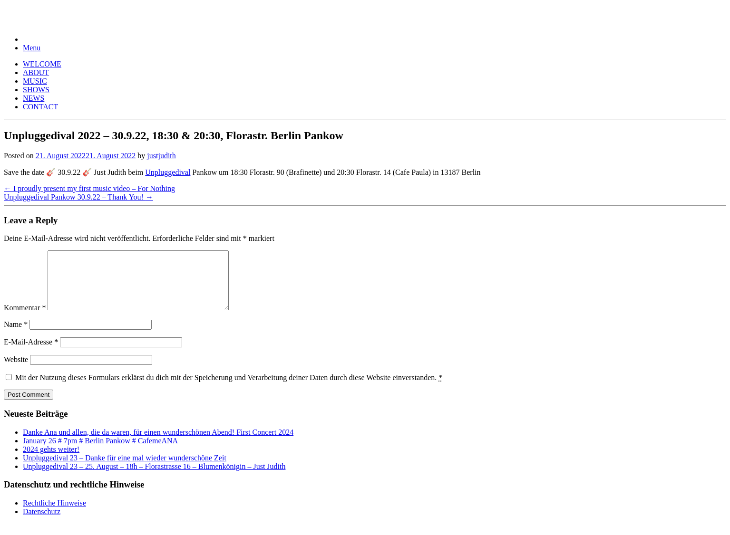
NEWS (33, 98)
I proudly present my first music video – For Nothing (89, 188)
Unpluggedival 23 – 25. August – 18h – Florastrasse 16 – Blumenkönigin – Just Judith (154, 478)
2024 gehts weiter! (51, 461)
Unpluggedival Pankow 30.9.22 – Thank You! (78, 197)
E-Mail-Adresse (31, 353)
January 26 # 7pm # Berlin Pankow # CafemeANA (100, 452)
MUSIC (35, 81)
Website (16, 371)
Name (16, 336)
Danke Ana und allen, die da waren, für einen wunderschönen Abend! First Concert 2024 (158, 443)
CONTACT (40, 107)
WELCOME (42, 64)
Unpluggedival (167, 172)
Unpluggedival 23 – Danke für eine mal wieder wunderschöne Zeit (124, 469)
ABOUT (36, 72)
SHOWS (36, 90)
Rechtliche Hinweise (54, 514)
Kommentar (25, 319)
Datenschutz (41, 523)
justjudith (161, 156)
